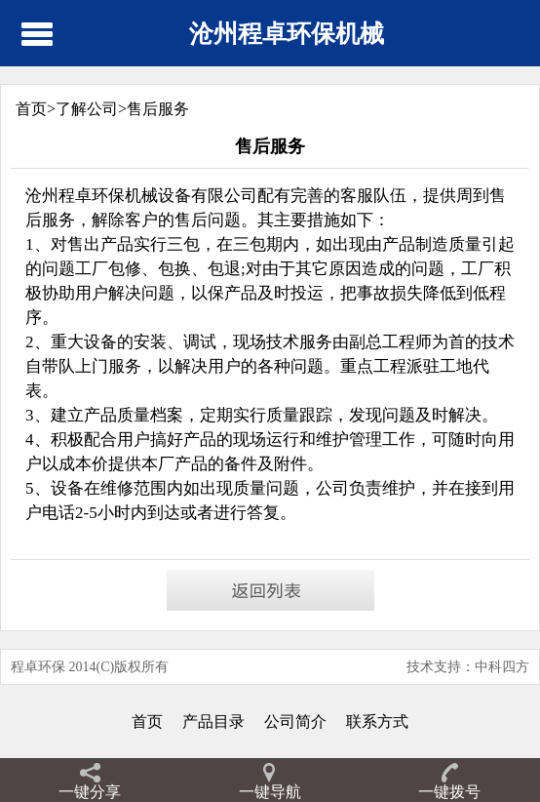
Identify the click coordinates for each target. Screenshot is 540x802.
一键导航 (270, 791)
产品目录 (213, 721)
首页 (147, 721)
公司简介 (295, 721)
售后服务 (158, 108)
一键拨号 (449, 791)
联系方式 (377, 721)
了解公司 (87, 108)
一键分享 (89, 791)
